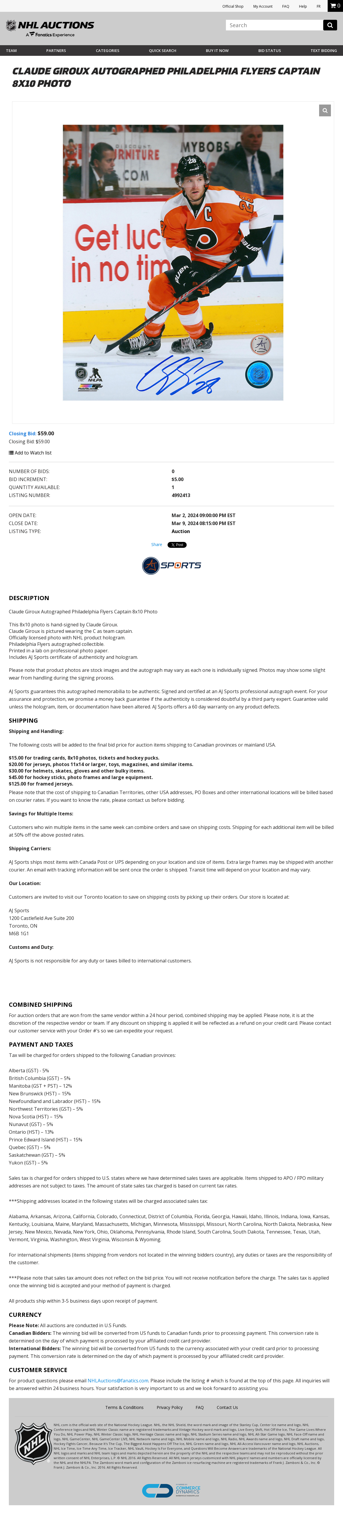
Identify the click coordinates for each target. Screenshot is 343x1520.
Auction (181, 531)
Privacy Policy (170, 1407)
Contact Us (227, 1407)
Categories (107, 50)
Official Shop (233, 6)
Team (11, 50)
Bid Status (269, 50)
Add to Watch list (30, 452)
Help (303, 6)
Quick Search (162, 50)
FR (319, 6)
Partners (56, 50)
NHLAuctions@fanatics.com (118, 1380)
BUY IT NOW (217, 50)
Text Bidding (324, 50)
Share (156, 544)
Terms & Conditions (124, 1407)
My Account (263, 6)
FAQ (285, 6)
